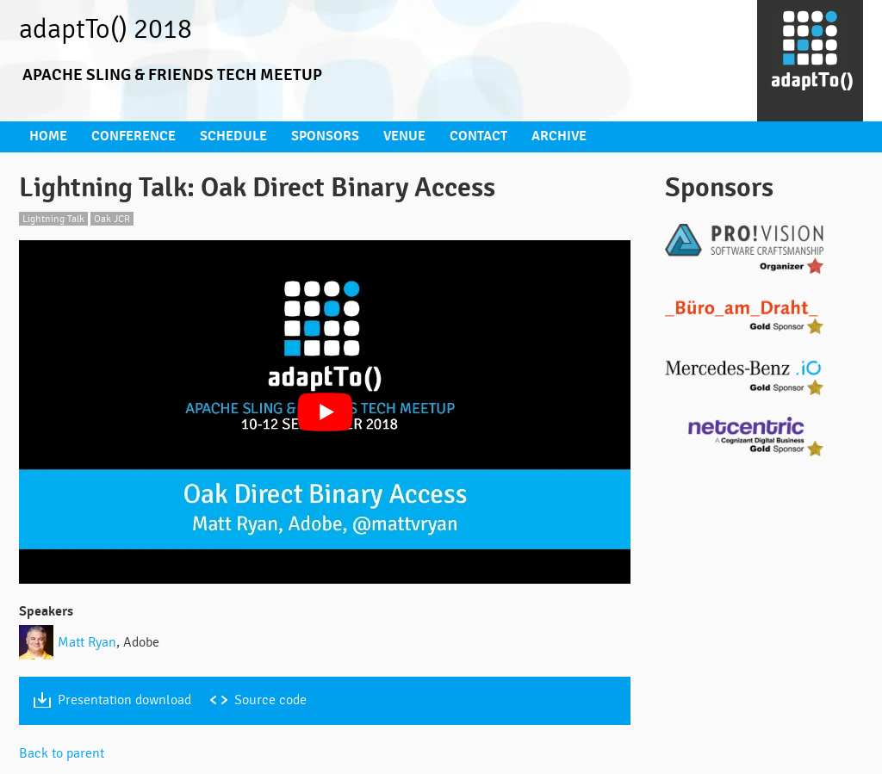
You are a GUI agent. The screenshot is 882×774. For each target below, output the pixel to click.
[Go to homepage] (810, 61)
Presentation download (128, 696)
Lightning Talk (53, 216)
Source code (280, 696)
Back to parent (63, 749)
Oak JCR (116, 216)
